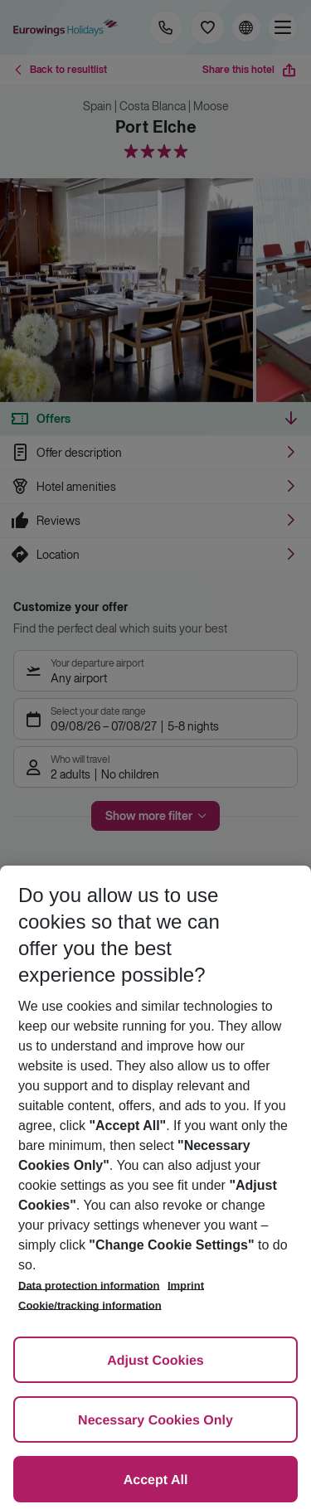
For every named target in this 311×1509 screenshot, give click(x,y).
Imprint (186, 1285)
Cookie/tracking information (90, 1305)
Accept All (156, 1480)
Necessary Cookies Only (155, 1421)
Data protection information (88, 1285)
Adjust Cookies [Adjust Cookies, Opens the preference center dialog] (155, 1361)
